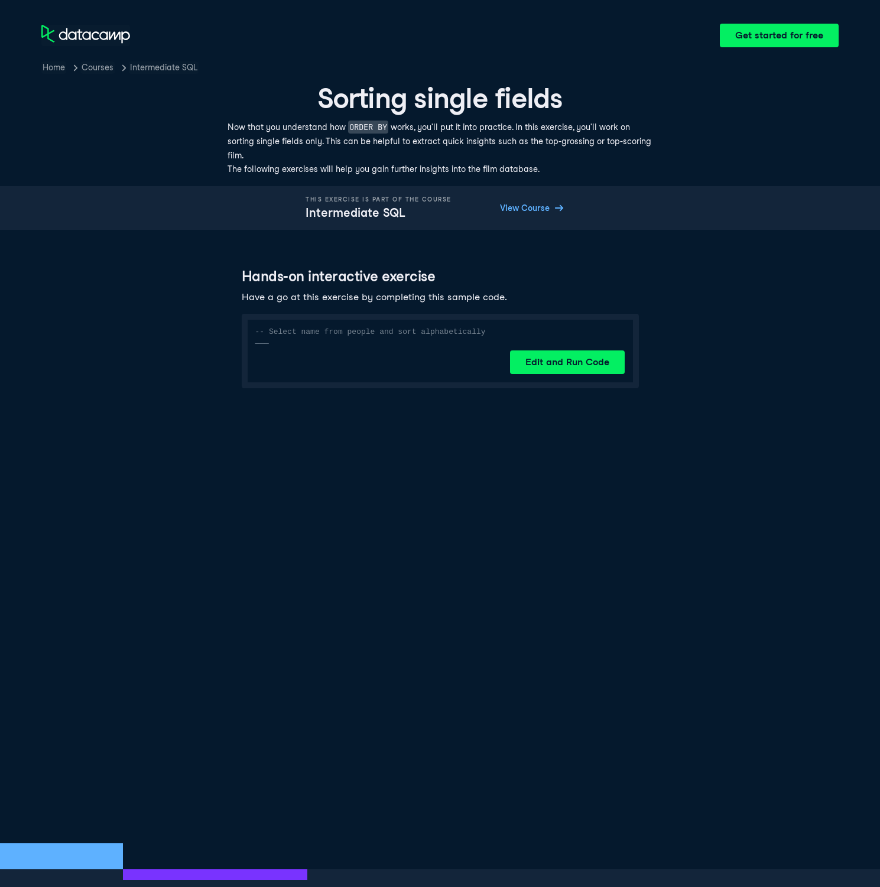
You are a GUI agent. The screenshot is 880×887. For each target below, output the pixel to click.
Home (54, 67)
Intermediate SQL (163, 67)
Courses (97, 67)
